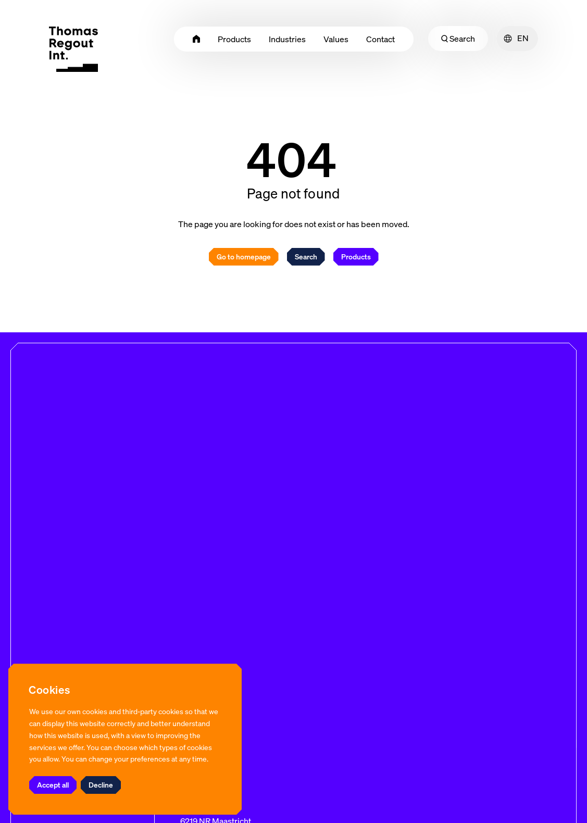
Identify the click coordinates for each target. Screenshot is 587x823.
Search (458, 38)
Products (356, 256)
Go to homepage (244, 256)
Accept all (53, 785)
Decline (101, 785)
